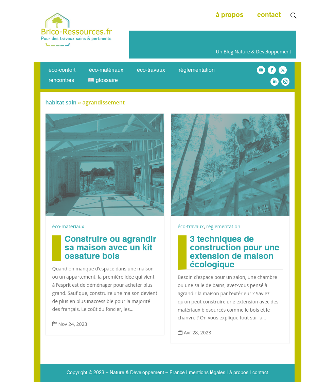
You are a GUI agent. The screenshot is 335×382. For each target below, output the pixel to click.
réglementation (197, 70)
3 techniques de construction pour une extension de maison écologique (234, 252)
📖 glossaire (103, 80)
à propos (230, 15)
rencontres (61, 80)
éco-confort (62, 70)
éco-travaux (151, 70)
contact (269, 15)
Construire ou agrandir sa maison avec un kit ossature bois (110, 248)
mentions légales (207, 372)
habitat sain (61, 102)
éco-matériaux (106, 70)
